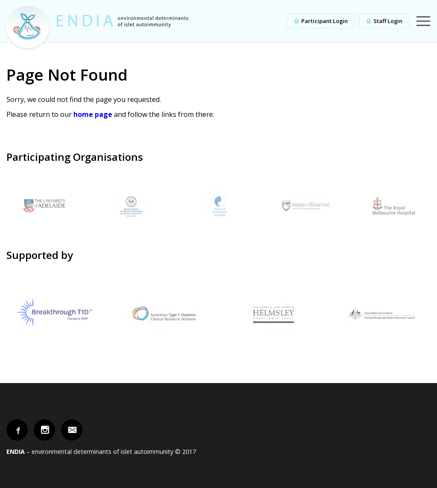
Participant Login (324, 21)
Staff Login (387, 21)
